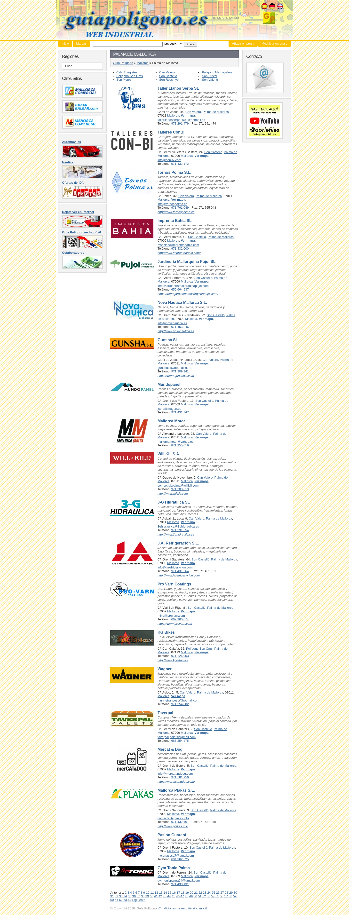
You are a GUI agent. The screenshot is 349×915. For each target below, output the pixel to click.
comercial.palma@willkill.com (178, 485)
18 (182, 892)
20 (191, 892)
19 (187, 892)
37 (138, 896)
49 (191, 896)
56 (221, 896)
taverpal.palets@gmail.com (177, 737)
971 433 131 (180, 884)
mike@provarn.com (171, 615)
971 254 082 (180, 704)
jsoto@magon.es (169, 408)
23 (204, 892)
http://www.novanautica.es (176, 331)
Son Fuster (209, 76)
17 (178, 892)
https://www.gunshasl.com (176, 376)
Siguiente (138, 900)
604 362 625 (180, 859)
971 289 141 (180, 371)
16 (173, 892)
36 (133, 896)
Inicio (65, 43)
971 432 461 (180, 822)
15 (169, 892)
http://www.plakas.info (173, 826)
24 (209, 892)
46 (177, 896)
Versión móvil (197, 908)
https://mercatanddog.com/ (176, 781)
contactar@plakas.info (173, 818)
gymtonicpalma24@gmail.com (179, 880)
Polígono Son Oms (129, 76)
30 (235, 892)
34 (125, 896)
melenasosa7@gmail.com (176, 855)
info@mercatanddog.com (175, 773)
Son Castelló (168, 76)
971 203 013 (180, 489)
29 (231, 892)
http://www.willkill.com (173, 493)
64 (129, 900)
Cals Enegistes (126, 72)
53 (208, 896)
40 (151, 896)
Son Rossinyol (169, 79)
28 (226, 892)
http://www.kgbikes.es (173, 660)
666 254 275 (180, 740)
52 (204, 896)
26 (217, 892)
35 (129, 896)
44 (169, 896)
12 (156, 892)
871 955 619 (180, 445)
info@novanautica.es (172, 323)
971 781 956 (180, 777)
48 (186, 896)
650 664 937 (180, 289)
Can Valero (167, 72)
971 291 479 (180, 123)
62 (120, 900)
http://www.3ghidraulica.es (176, 534)
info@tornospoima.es (172, 204)
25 (213, 892)
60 (112, 900)
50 (195, 896)
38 (142, 896)
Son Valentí (210, 79)
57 (226, 896)
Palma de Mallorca (216, 112)
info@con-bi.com (169, 160)
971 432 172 (180, 164)
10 (147, 892)
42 (160, 896)
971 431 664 (180, 571)
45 (173, 896)
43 (164, 896)
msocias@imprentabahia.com (178, 245)
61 (116, 900)
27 (222, 892)
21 (196, 892)
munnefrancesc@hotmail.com (178, 700)
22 (200, 892)
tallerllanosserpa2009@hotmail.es (181, 120)
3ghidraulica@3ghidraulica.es (178, 526)
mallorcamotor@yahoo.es (175, 441)
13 (160, 892)
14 (165, 892)
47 (182, 896)
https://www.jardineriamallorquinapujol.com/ (188, 294)
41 (156, 896)
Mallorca (143, 63)
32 (116, 896)
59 (235, 896)
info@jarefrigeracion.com (175, 567)
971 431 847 (180, 412)
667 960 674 (180, 619)
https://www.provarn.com (175, 623)
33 (120, 896)
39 (147, 896)
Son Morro (123, 79)
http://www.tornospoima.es (176, 212)
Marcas (81, 43)
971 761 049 (180, 207)
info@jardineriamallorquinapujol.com (183, 286)
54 (212, 896)
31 (112, 896)
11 (152, 892)
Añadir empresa (243, 43)
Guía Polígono (174, 20)
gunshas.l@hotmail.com (174, 368)
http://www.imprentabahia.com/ (179, 253)
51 (199, 896)
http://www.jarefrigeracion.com (179, 575)
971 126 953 (180, 656)
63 (125, 900)
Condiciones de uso (172, 908)
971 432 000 (180, 248)
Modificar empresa (274, 43)
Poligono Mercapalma (217, 72)
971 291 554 (180, 530)
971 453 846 (180, 327)
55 (217, 896)
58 (230, 896)
